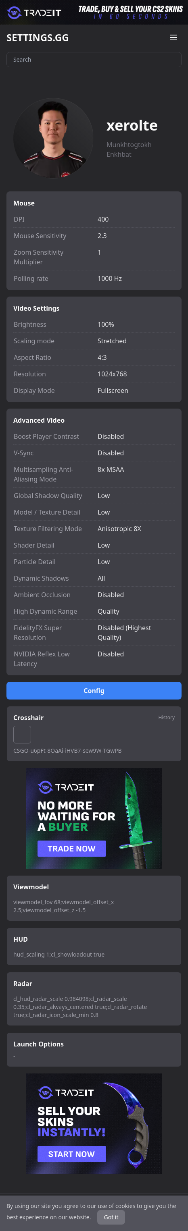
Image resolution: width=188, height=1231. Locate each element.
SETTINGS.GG (37, 37)
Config (94, 690)
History (167, 717)
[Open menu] (173, 37)
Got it (111, 1217)
